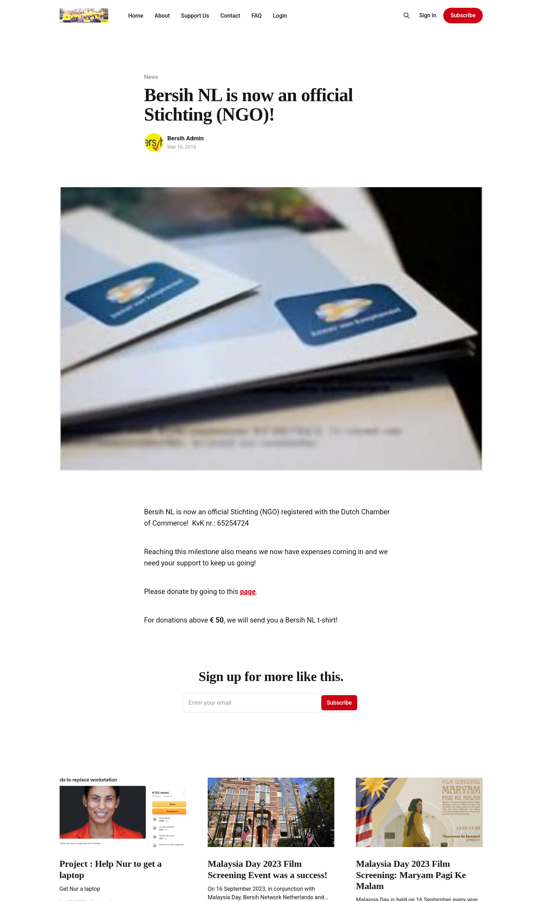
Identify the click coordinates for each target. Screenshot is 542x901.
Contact (230, 15)
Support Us (195, 15)
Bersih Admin (186, 138)
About (162, 15)
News (151, 77)
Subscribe (462, 15)
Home (135, 15)
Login (280, 15)
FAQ (256, 15)
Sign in (428, 15)
